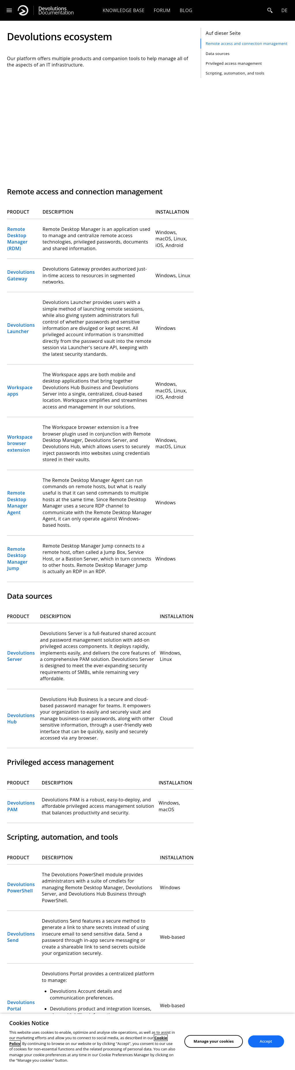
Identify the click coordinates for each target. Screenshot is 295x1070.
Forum (162, 10)
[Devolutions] (23, 10)
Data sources (218, 53)
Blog (186, 10)
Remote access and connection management (247, 43)
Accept (266, 1041)
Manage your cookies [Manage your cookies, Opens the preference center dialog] (214, 1041)
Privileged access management (234, 63)
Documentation (56, 10)
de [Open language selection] (284, 10)
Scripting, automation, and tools (235, 73)
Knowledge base (123, 10)
